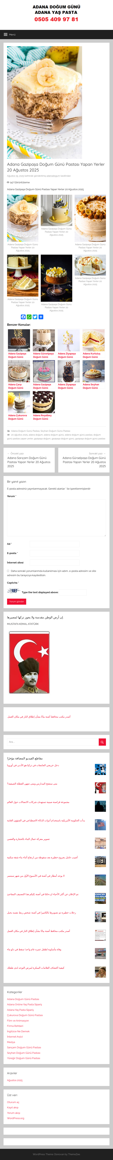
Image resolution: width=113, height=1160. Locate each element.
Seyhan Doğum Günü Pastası (55, 431)
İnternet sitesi (15, 562)
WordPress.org (15, 1118)
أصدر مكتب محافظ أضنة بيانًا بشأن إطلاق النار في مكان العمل (39, 717)
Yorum (11, 496)
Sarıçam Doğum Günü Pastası (24, 1047)
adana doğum (36, 434)
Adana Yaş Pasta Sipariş (20, 1009)
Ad (9, 543)
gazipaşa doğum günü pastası (90, 438)
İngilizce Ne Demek (18, 1031)
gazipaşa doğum (42, 438)
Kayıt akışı (12, 1107)
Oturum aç (13, 1102)
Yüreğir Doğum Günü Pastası (23, 1058)
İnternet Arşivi (15, 1036)
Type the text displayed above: (40, 592)
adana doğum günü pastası (78, 434)
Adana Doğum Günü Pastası (25, 431)
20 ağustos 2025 (19, 434)
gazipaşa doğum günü (63, 438)
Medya (11, 1042)
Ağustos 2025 (15, 1080)
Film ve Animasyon (18, 1020)
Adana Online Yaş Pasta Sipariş (24, 1004)
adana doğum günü (54, 434)
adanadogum (53, 176)
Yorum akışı (13, 1112)
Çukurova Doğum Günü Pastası (25, 1015)
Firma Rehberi (15, 1025)
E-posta (12, 553)
